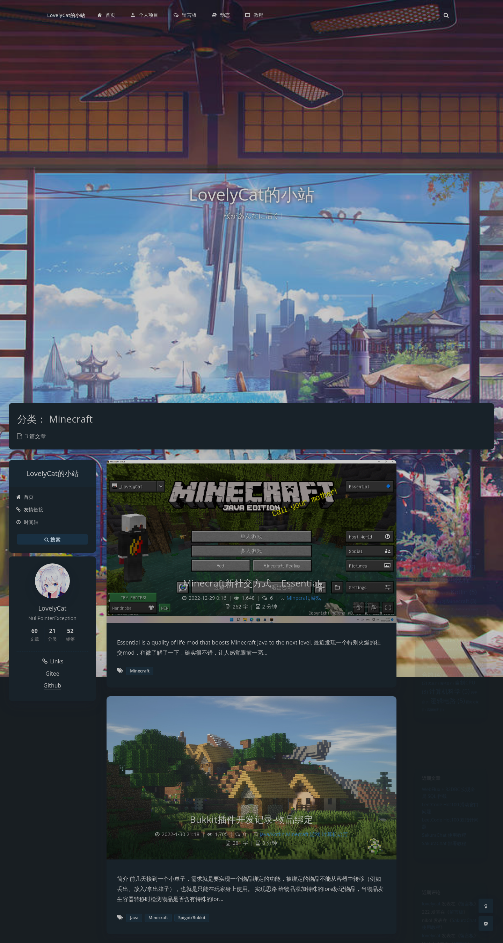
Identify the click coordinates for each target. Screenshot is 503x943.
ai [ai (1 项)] (420, 539)
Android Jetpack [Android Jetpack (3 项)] (443, 549)
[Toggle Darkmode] (486, 906)
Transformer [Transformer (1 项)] (429, 679)
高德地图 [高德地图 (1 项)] (432, 753)
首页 (25, 497)
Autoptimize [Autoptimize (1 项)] (429, 558)
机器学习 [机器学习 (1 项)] (451, 711)
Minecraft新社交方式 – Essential (251, 583)
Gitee (52, 673)
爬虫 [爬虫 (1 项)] (429, 721)
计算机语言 (335, 834)
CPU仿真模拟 (432, 486)
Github (52, 685)
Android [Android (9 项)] (450, 537)
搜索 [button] (52, 539)
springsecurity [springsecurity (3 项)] (440, 668)
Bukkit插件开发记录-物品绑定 (251, 819)
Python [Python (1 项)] (465, 630)
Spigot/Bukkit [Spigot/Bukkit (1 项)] (465, 649)
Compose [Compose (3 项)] (434, 566)
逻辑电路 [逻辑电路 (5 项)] (447, 742)
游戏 (316, 598)
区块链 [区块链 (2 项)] (437, 689)
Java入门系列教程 (437, 471)
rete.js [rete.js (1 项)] (446, 639)
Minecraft (297, 598)
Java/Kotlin (272, 834)
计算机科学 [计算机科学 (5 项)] (449, 730)
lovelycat (427, 908)
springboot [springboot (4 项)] (438, 658)
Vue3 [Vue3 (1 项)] (451, 679)
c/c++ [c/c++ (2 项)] (453, 557)
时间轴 (27, 522)
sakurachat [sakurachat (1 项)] (467, 639)
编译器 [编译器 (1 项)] (446, 721)
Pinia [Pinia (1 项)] (448, 630)
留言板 (470, 908)
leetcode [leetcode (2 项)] (430, 621)
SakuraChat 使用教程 (442, 849)
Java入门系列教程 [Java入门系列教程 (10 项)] (448, 594)
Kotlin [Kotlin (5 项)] (466, 610)
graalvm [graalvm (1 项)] (463, 567)
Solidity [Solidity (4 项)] (433, 648)
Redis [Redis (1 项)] (429, 639)
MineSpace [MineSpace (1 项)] (428, 630)
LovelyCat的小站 (66, 15)
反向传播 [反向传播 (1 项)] (460, 690)
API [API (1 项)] (477, 549)
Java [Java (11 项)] (441, 579)
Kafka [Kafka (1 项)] (441, 611)
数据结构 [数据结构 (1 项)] (457, 701)
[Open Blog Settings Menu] (486, 923)
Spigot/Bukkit (191, 918)
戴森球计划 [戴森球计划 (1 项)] (434, 701)
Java (134, 918)
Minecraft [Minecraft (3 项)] (463, 621)
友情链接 (29, 509)
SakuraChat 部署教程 (442, 859)
